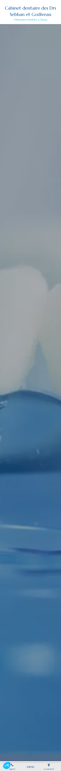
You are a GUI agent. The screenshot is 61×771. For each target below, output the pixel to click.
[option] (30, 392)
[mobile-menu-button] (30, 767)
